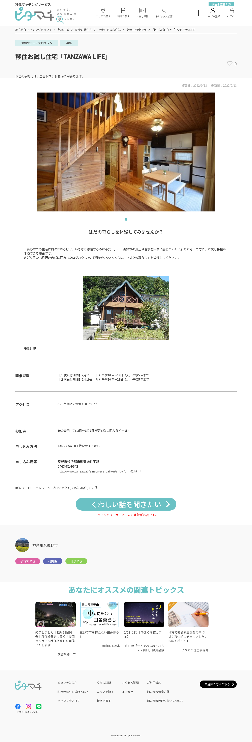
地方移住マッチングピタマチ (33, 30)
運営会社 (127, 692)
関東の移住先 (83, 30)
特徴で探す (104, 701)
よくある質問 (130, 683)
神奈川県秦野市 (137, 30)
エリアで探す (105, 692)
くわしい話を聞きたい (126, 504)
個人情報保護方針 (158, 692)
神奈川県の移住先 (109, 30)
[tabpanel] (126, 152)
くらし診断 (104, 683)
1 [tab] (126, 220)
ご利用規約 (154, 683)
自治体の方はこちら (217, 684)
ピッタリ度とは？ (69, 701)
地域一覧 (63, 30)
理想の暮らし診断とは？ (73, 692)
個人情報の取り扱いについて (165, 701)
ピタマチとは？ (67, 683)
